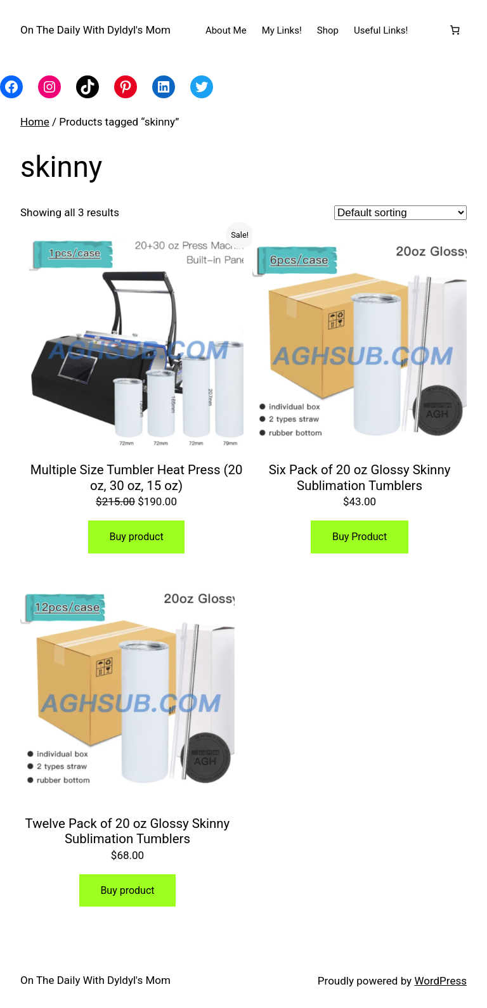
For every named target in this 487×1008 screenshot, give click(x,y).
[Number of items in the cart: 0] (455, 30)
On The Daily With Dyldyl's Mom (95, 29)
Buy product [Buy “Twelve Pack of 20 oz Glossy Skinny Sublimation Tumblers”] (127, 890)
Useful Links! (381, 30)
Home (34, 121)
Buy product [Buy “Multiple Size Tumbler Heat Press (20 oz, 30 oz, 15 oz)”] (136, 537)
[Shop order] (400, 212)
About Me (226, 30)
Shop (328, 30)
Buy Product (359, 537)
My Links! (282, 30)
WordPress (440, 980)
